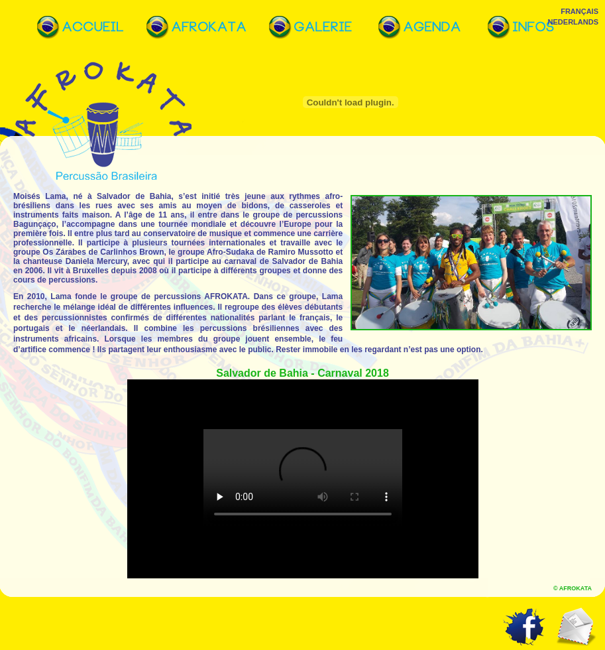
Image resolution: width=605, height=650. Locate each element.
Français (579, 11)
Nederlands (573, 22)
